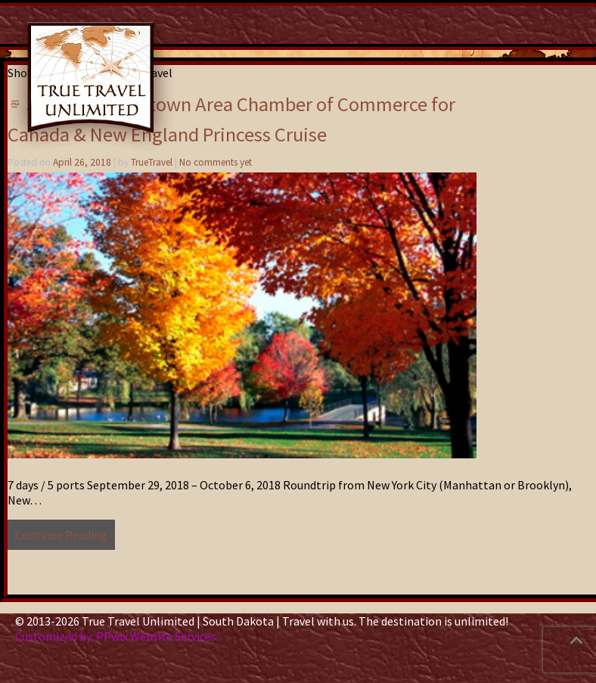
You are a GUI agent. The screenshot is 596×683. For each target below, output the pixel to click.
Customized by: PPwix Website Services (115, 636)
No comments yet (215, 162)
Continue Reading (61, 534)
